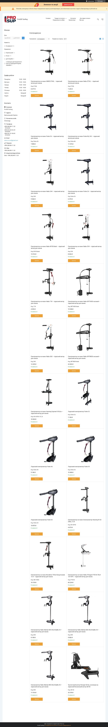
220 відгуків (91, 1)
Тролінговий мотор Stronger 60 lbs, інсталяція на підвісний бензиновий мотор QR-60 (83, 686)
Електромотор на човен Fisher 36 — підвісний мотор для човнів (47, 137)
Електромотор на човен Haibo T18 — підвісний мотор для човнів (47, 302)
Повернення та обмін (59, 20)
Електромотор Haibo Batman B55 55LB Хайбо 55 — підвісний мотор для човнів (46, 686)
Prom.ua (62, 723)
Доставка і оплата (85, 18)
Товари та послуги (60, 18)
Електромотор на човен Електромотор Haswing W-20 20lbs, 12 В (84, 520)
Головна (48, 18)
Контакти (73, 18)
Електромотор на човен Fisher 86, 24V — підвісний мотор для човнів (84, 137)
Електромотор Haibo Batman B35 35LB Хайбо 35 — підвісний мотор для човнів (46, 631)
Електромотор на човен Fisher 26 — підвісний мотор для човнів (84, 192)
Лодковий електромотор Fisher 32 (79, 411)
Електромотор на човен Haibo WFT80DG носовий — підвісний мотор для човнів (84, 357)
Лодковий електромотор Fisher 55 (79, 466)
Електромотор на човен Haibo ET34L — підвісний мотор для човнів (83, 82)
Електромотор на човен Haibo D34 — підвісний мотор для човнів (85, 247)
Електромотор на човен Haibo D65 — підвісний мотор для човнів (47, 357)
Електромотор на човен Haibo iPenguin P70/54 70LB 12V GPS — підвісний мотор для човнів (84, 575)
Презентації (72, 20)
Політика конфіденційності (64, 725)
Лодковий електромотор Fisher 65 (42, 520)
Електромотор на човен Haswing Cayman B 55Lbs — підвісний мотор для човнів (47, 412)
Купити (37, 95)
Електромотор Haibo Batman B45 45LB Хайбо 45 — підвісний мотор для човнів (83, 631)
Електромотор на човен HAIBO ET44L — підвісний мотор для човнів (46, 82)
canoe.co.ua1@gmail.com (11, 140)
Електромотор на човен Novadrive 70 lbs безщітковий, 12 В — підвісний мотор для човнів (48, 575)
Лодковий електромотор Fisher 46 (42, 466)
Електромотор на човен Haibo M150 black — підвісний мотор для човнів (48, 247)
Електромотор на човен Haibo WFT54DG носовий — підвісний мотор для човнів (84, 302)
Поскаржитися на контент (51, 725)
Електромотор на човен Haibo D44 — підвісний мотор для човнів (47, 192)
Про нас (81, 20)
